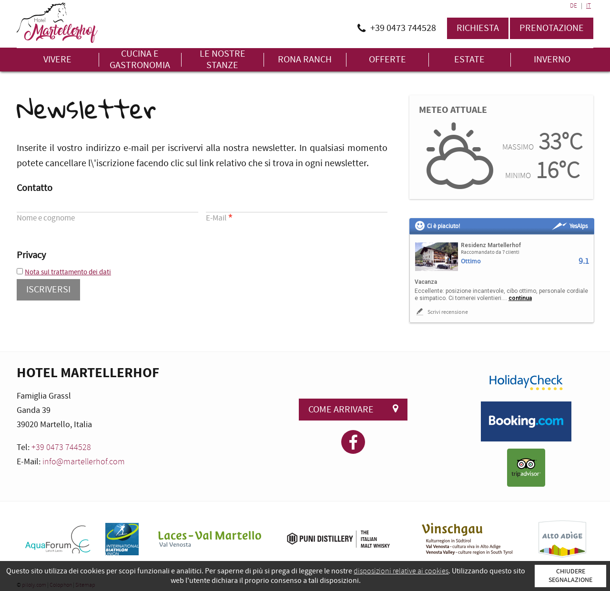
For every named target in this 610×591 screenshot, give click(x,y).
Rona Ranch (305, 60)
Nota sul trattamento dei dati (68, 272)
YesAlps (570, 226)
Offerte (387, 60)
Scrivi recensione (441, 312)
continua (520, 298)
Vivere (57, 60)
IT (588, 6)
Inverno (552, 60)
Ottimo (471, 261)
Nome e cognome (46, 218)
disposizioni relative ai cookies (401, 571)
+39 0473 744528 (61, 447)
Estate (469, 60)
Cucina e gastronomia (140, 59)
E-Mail (219, 218)
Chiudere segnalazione (570, 575)
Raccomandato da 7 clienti (490, 252)
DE (573, 6)
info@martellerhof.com (83, 461)
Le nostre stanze (222, 59)
